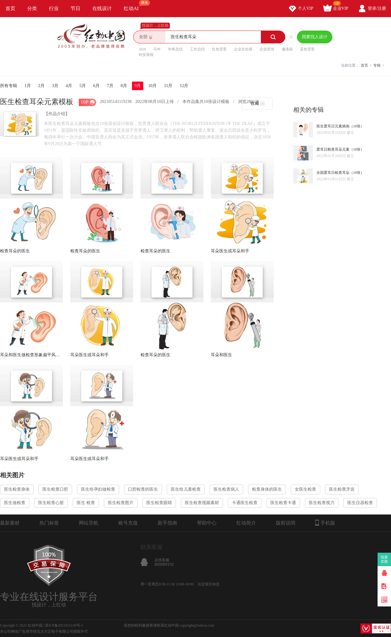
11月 (168, 85)
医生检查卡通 (283, 502)
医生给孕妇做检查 (98, 489)
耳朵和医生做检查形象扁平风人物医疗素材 (31, 355)
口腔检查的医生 (143, 489)
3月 (55, 85)
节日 (75, 8)
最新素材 (10, 522)
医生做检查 (14, 502)
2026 (142, 49)
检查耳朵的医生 (15, 251)
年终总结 (175, 49)
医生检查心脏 (51, 502)
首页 (10, 8)
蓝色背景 (307, 49)
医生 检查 (86, 502)
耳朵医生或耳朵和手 (230, 251)
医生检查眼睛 (159, 502)
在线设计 (102, 8)
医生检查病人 (226, 489)
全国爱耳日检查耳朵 (332, 172)
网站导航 (88, 522)
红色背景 (219, 49)
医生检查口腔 (55, 489)
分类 (32, 8)
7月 (110, 85)
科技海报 (146, 55)
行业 (54, 8)
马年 (157, 49)
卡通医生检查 (245, 502)
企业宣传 (267, 49)
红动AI (134, 5)
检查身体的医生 (267, 489)
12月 (184, 85)
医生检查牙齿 (342, 489)
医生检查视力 (321, 502)
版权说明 (285, 522)
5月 (82, 85)
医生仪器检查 (360, 502)
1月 (27, 85)
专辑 (377, 65)
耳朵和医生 (221, 355)
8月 (124, 85)
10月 (152, 85)
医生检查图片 (120, 502)
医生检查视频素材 (202, 502)
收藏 (254, 103)
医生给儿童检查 (186, 489)
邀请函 (287, 49)
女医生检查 (305, 489)
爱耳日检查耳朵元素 (332, 149)
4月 (69, 85)
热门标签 (49, 522)
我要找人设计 (314, 37)
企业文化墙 (243, 49)
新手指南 (167, 522)
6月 (96, 85)
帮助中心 (207, 522)
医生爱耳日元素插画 (332, 126)
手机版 (325, 523)
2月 (41, 85)
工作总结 (197, 49)
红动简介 (246, 522)
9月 (137, 85)
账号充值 (128, 522)
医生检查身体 (17, 489)
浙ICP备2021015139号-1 (64, 625)
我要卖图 (384, 559)
